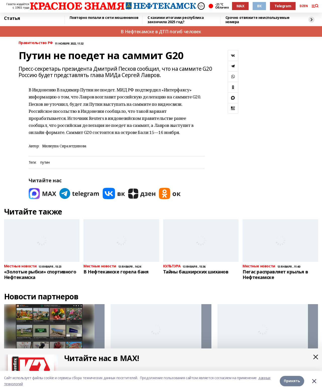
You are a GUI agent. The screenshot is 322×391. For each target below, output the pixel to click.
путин (45, 162)
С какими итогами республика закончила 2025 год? (176, 20)
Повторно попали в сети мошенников (104, 18)
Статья (12, 18)
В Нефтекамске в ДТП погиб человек (161, 31)
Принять (292, 380)
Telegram (282, 6)
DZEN (304, 6)
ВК (259, 6)
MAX (240, 6)
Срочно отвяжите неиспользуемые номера (257, 20)
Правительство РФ (36, 43)
